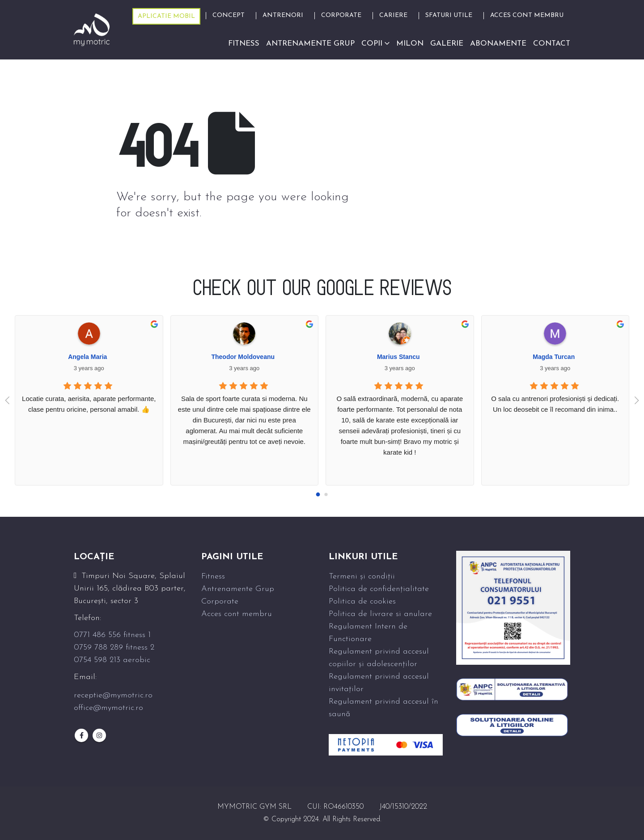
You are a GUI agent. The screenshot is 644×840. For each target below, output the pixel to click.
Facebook (81, 735)
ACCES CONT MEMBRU (527, 15)
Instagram (99, 735)
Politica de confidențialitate (379, 589)
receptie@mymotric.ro (113, 695)
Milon (410, 43)
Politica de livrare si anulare (380, 614)
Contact (551, 43)
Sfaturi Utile (448, 15)
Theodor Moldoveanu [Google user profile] (243, 356)
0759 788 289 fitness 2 (114, 647)
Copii (371, 43)
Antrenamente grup (310, 43)
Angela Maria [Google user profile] (87, 356)
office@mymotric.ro (108, 708)
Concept (228, 15)
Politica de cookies (362, 601)
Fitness (243, 43)
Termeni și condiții (362, 576)
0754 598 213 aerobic (112, 660)
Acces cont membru (236, 614)
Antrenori (283, 15)
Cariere (393, 15)
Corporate (341, 15)
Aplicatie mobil (166, 16)
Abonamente (498, 43)
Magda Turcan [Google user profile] (554, 356)
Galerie (446, 43)
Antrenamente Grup (237, 589)
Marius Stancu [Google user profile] (398, 356)
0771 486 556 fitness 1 (112, 635)
